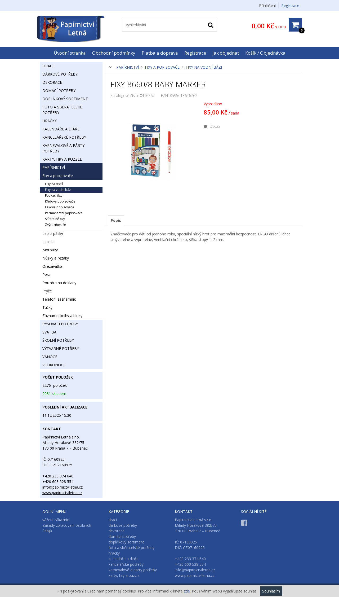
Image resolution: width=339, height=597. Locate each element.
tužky (47, 307)
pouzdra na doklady (59, 282)
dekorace (52, 82)
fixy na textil (54, 184)
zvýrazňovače (55, 224)
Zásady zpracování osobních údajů (66, 528)
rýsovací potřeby (60, 323)
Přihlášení (267, 5)
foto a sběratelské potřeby (62, 109)
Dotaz (212, 126)
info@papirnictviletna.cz (62, 487)
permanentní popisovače (64, 213)
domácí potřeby (58, 90)
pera (46, 274)
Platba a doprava (160, 53)
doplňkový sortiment (65, 98)
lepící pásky (52, 233)
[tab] (116, 220)
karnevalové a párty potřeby (63, 148)
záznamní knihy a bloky (62, 315)
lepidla (48, 241)
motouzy (50, 249)
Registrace (290, 5)
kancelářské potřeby (64, 137)
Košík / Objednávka (265, 53)
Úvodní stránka (70, 53)
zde (187, 591)
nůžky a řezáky (55, 258)
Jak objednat (225, 53)
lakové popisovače (59, 207)
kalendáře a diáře (60, 128)
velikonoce (53, 364)
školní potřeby (58, 340)
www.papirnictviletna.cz (62, 492)
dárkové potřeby (60, 74)
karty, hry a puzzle (62, 159)
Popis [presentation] (116, 220)
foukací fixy (53, 195)
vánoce (49, 356)
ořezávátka (52, 266)
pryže (47, 290)
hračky (49, 120)
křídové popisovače (60, 201)
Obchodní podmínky (113, 53)
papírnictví (127, 67)
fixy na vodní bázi (204, 67)
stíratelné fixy (55, 219)
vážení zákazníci (56, 519)
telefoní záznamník (59, 299)
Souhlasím (271, 591)
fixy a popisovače (162, 67)
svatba (49, 332)
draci (47, 65)
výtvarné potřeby (60, 348)
